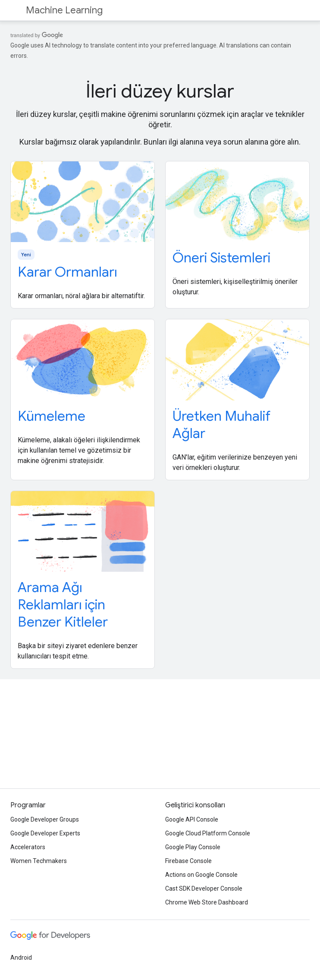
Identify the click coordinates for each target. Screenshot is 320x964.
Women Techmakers (38, 860)
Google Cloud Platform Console (207, 833)
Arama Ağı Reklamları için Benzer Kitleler (63, 604)
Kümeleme (51, 416)
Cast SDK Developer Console (203, 888)
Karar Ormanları (67, 271)
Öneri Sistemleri (221, 257)
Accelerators (27, 847)
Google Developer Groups (44, 819)
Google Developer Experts (45, 833)
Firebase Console (188, 860)
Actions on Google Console (201, 874)
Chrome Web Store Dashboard (206, 902)
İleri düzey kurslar (160, 91)
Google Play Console (192, 847)
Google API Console (191, 819)
